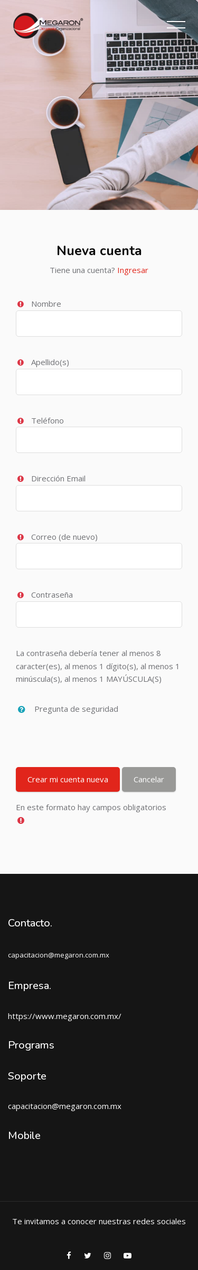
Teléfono (47, 420)
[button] (24, 710)
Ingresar (132, 270)
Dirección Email (58, 478)
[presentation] (96, 737)
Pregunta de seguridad (76, 708)
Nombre (46, 303)
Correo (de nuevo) (64, 536)
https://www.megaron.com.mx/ (64, 1016)
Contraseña (52, 594)
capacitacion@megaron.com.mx (58, 955)
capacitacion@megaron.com (58, 1106)
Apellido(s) (50, 362)
